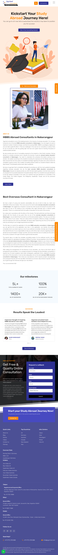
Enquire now (56, 88)
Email (30, 381)
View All (41, 442)
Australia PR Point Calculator (56, 232)
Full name (31, 368)
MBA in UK (5, 456)
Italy (22, 444)
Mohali (41, 439)
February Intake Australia (10, 470)
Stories (5, 437)
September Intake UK (9, 468)
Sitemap (5, 444)
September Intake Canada (10, 477)
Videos (5, 439)
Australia (23, 437)
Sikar (40, 435)
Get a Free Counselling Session (29, 30)
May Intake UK (7, 466)
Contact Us (13, 418)
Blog (4, 435)
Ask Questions (43, 3)
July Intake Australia (8, 473)
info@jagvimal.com (48, 540)
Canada (23, 439)
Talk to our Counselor (29, 86)
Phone (30, 374)
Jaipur (41, 433)
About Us (5, 433)
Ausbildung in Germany (9, 458)
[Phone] (36, 3)
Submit (41, 396)
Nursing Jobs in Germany (10, 453)
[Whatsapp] (14, 531)
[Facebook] (4, 531)
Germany (23, 435)
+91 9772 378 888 (9, 540)
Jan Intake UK (7, 463)
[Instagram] (10, 531)
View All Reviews (29, 348)
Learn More (8, 184)
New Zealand (24, 442)
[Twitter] (7, 531)
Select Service (32, 387)
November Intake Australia (10, 475)
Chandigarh (42, 437)
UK (22, 433)
